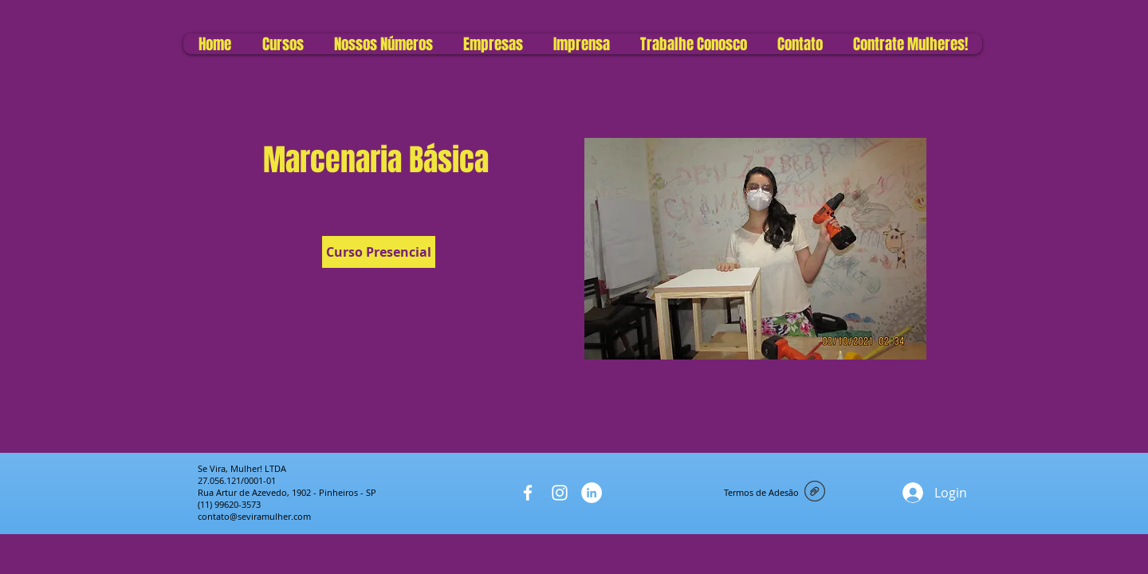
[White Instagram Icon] (559, 492)
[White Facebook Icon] (527, 492)
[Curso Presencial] (378, 252)
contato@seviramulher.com (254, 516)
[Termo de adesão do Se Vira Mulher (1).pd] (814, 492)
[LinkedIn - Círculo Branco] (591, 492)
